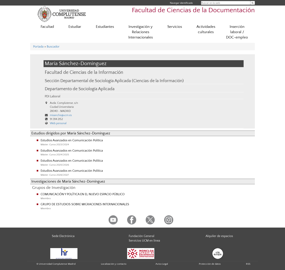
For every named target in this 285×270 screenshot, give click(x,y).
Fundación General (141, 236)
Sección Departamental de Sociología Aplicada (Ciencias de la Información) (114, 81)
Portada (38, 46)
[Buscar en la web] (252, 3)
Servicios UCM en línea (144, 240)
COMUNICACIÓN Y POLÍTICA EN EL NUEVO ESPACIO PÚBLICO (83, 194)
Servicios (174, 27)
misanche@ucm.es (61, 115)
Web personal (58, 123)
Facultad (47, 27)
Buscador (53, 46)
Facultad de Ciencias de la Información (84, 72)
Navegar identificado (181, 3)
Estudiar (74, 27)
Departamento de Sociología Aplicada (80, 89)
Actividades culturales (206, 29)
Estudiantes (105, 27)
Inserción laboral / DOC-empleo (237, 32)
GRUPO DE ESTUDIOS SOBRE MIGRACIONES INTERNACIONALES (85, 204)
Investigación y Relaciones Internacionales (140, 32)
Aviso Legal (162, 263)
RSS (248, 263)
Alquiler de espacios (219, 236)
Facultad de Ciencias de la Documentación (193, 10)
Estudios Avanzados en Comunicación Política (72, 140)
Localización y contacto (113, 263)
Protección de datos (210, 263)
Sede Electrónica (63, 236)
